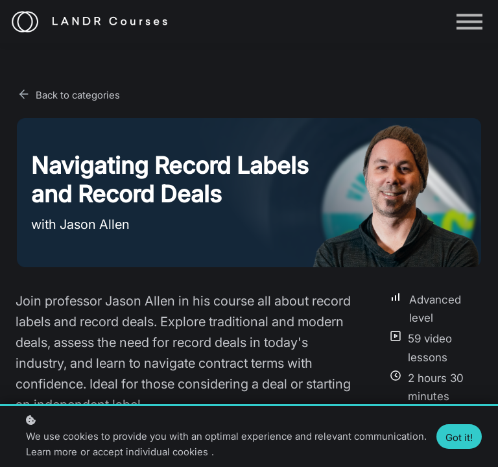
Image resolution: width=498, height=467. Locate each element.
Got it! (459, 437)
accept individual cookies (150, 452)
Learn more (51, 452)
